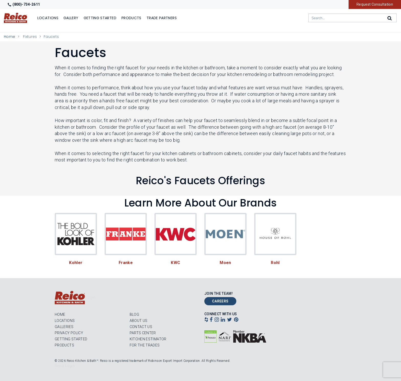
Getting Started (71, 339)
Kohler (75, 262)
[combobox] (352, 18)
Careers (220, 301)
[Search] (390, 18)
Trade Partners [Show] (162, 17)
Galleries (64, 327)
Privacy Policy (69, 333)
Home (9, 36)
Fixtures (30, 36)
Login (90, 297)
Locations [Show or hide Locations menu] (47, 17)
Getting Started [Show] (100, 17)
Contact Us (141, 327)
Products (64, 345)
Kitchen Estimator (148, 339)
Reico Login (65, 366)
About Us (139, 321)
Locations (65, 321)
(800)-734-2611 (24, 4)
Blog (134, 314)
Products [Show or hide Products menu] (131, 17)
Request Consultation (375, 4)
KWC (175, 262)
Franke (126, 262)
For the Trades (145, 345)
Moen (225, 262)
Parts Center (143, 333)
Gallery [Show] (71, 17)
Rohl (275, 262)
